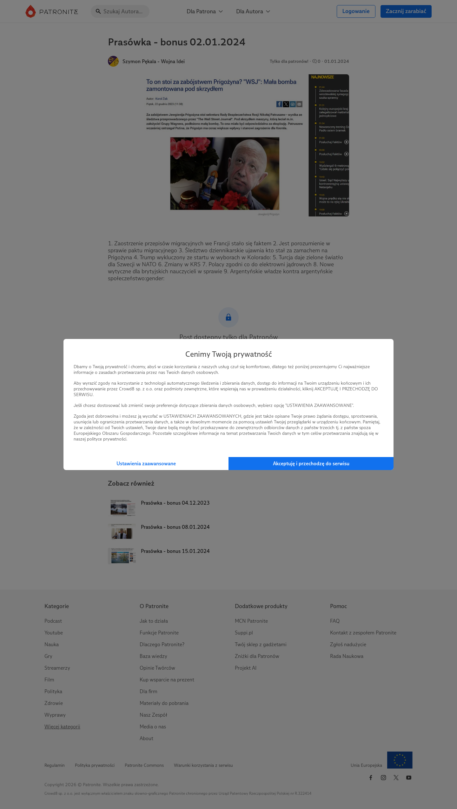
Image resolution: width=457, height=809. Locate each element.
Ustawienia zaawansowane (146, 463)
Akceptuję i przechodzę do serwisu (311, 463)
